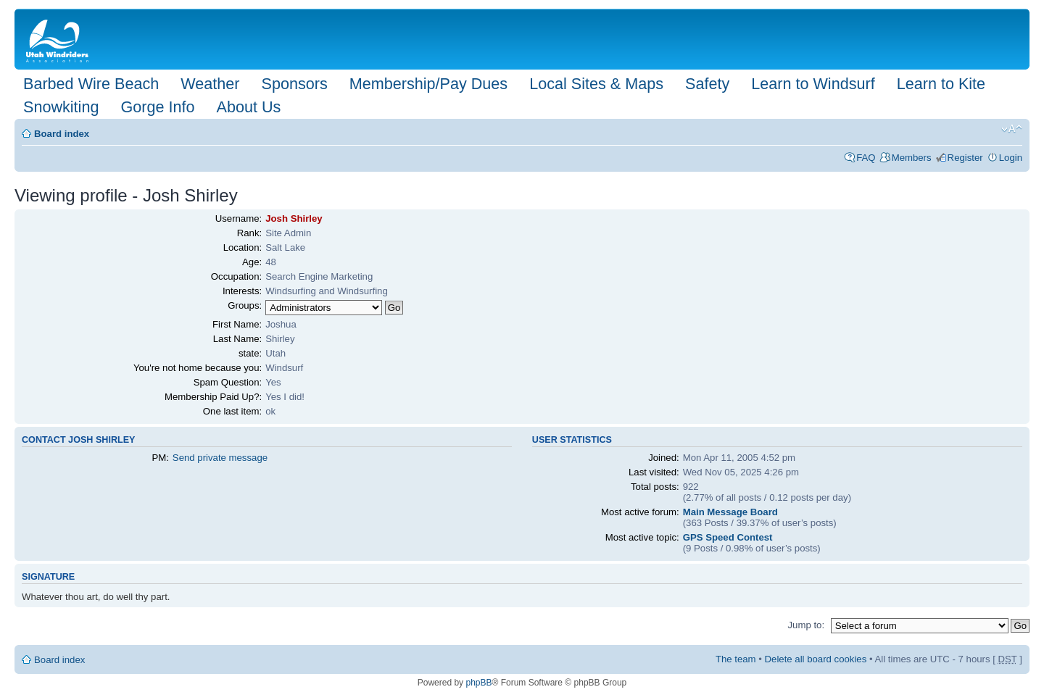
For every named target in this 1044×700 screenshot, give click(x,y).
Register (965, 157)
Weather (210, 84)
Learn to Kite (941, 84)
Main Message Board (730, 512)
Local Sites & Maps (596, 84)
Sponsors (294, 84)
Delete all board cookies (816, 659)
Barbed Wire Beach (91, 84)
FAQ (865, 157)
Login (1010, 157)
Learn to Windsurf (812, 84)
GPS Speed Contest (728, 537)
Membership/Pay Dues (428, 84)
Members (912, 157)
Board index (61, 133)
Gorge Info (157, 107)
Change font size (1011, 129)
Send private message (220, 457)
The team (736, 659)
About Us (248, 107)
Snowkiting (61, 107)
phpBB (478, 683)
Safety (707, 84)
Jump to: (805, 625)
